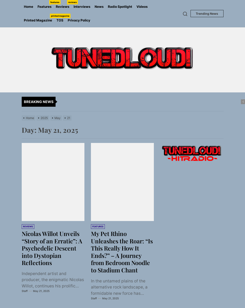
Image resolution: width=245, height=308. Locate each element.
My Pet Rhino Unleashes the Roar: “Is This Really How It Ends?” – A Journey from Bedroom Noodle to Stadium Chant (122, 251)
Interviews (82, 7)
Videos (142, 7)
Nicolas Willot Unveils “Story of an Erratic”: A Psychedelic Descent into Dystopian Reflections (53, 248)
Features (46, 4)
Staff (25, 291)
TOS (59, 20)
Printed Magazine (39, 18)
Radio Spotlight (120, 7)
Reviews (63, 4)
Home (28, 7)
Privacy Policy (79, 20)
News (99, 7)
